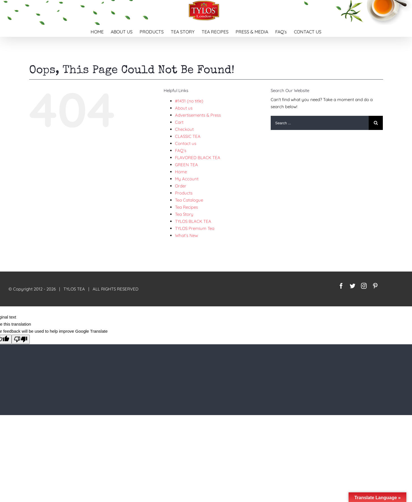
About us (184, 108)
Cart (179, 122)
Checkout (184, 129)
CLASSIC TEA (187, 136)
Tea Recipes (186, 207)
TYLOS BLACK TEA (193, 221)
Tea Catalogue (189, 200)
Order (180, 186)
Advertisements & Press (198, 115)
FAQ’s (180, 150)
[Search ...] (320, 123)
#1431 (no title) (189, 101)
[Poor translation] (21, 339)
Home (181, 171)
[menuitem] (101, 31)
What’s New (186, 235)
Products (184, 193)
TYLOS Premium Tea (194, 228)
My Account (186, 178)
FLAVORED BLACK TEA (197, 157)
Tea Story (184, 214)
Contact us (185, 143)
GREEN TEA (186, 164)
